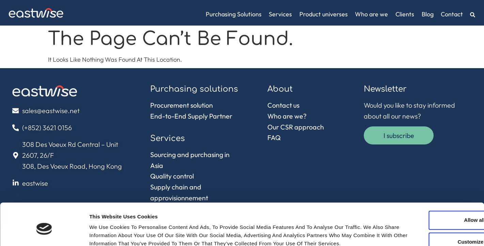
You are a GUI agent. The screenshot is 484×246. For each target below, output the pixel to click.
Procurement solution (181, 105)
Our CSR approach (295, 127)
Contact (452, 14)
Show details (105, 232)
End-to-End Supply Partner (191, 116)
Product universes (323, 14)
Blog (428, 14)
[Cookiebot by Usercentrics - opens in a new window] (44, 233)
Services (280, 14)
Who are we (371, 14)
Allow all (427, 182)
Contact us (283, 105)
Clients (404, 14)
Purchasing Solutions (234, 14)
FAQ (274, 137)
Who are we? (287, 116)
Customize (427, 204)
